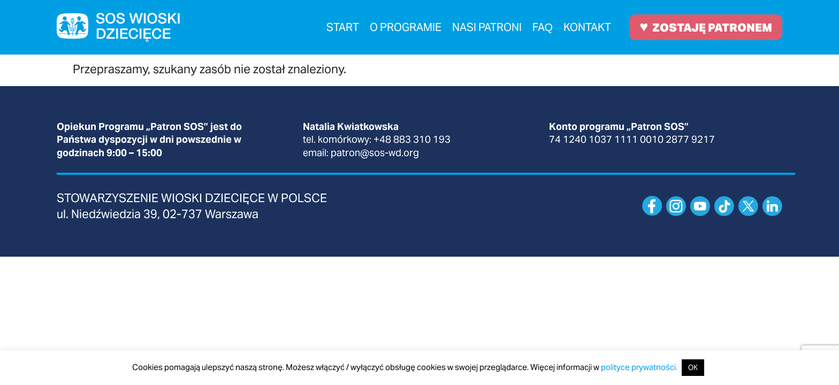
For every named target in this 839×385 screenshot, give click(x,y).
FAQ (542, 27)
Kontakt (587, 27)
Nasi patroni (487, 27)
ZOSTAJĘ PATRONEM (705, 26)
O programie (405, 27)
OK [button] (693, 367)
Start (342, 27)
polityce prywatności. (639, 367)
